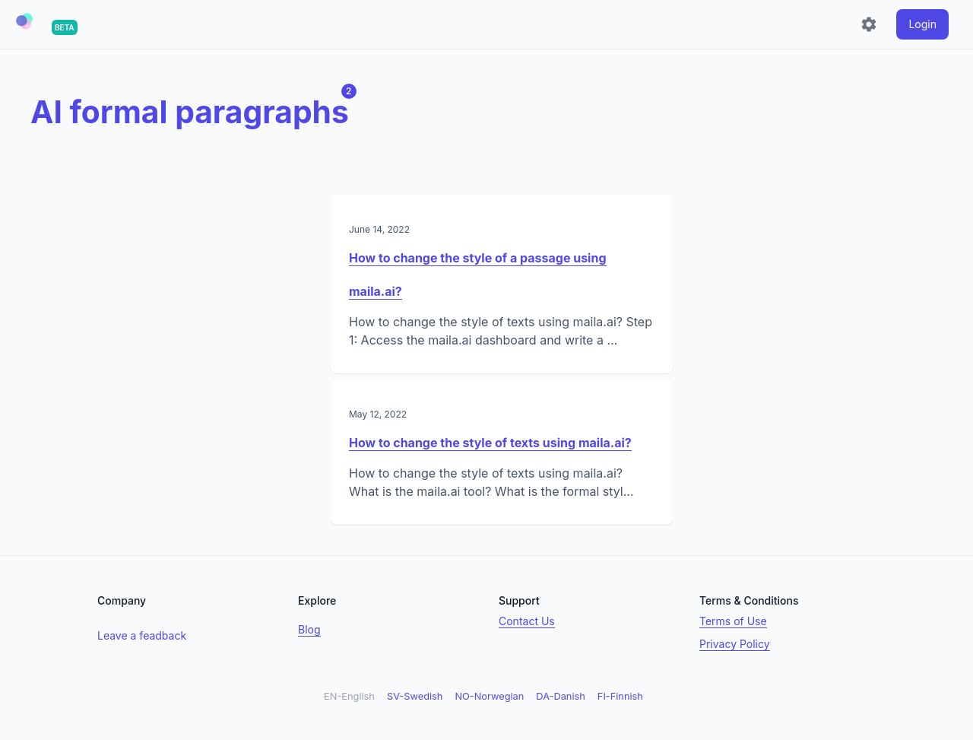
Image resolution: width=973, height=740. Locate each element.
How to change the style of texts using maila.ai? (490, 442)
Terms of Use (733, 621)
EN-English (349, 696)
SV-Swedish (414, 696)
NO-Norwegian (489, 696)
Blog (309, 629)
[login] (922, 24)
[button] (24, 21)
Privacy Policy (734, 643)
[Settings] (869, 24)
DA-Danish (560, 696)
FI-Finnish (620, 696)
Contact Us (527, 621)
